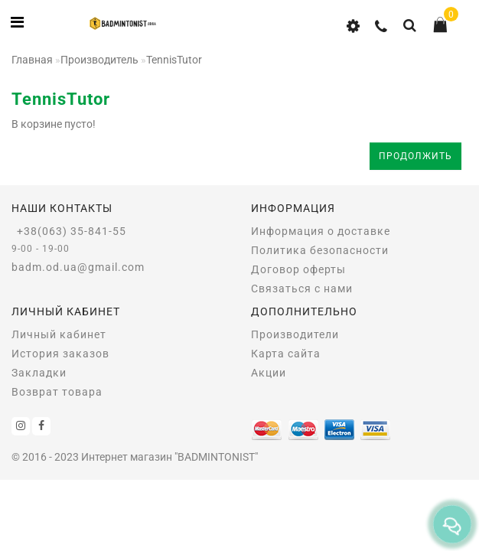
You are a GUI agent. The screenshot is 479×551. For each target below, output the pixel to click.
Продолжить (415, 156)
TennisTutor (174, 60)
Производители (295, 334)
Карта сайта (286, 353)
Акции (268, 373)
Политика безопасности (320, 250)
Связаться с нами (302, 288)
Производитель (99, 60)
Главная (32, 60)
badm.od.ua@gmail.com (78, 267)
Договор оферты (298, 269)
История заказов (60, 353)
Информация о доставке (320, 231)
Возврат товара (57, 392)
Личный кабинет (58, 334)
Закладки (39, 373)
